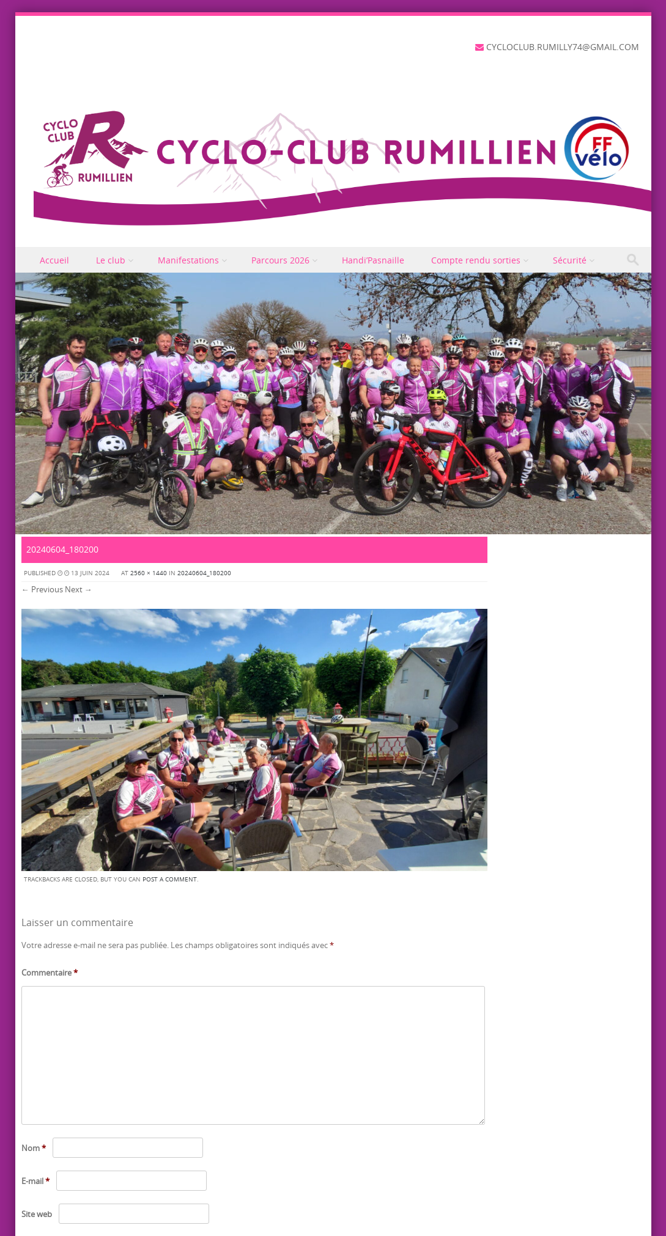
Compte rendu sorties (475, 260)
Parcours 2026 (280, 260)
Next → (78, 589)
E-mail (35, 1180)
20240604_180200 (204, 573)
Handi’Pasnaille (373, 260)
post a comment (169, 879)
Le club (110, 260)
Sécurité (569, 260)
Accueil (54, 260)
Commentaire (49, 972)
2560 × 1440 (148, 573)
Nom (33, 1147)
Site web (36, 1213)
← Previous (42, 589)
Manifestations (188, 260)
